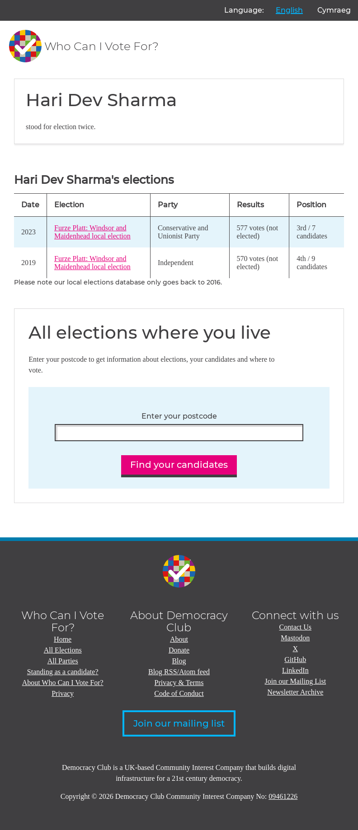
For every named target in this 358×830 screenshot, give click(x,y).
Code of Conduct (178, 693)
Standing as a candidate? (63, 672)
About (179, 639)
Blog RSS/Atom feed (179, 672)
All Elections (63, 650)
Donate (179, 650)
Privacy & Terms (179, 682)
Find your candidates (179, 464)
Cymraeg (334, 10)
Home (62, 639)
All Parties (62, 661)
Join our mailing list (179, 723)
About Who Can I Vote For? (63, 682)
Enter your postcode (179, 416)
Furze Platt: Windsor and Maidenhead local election (92, 232)
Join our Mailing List (295, 681)
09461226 (282, 796)
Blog (179, 661)
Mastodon (295, 638)
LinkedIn (295, 670)
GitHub (295, 659)
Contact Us (295, 627)
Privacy (63, 693)
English (289, 10)
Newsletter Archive (295, 692)
